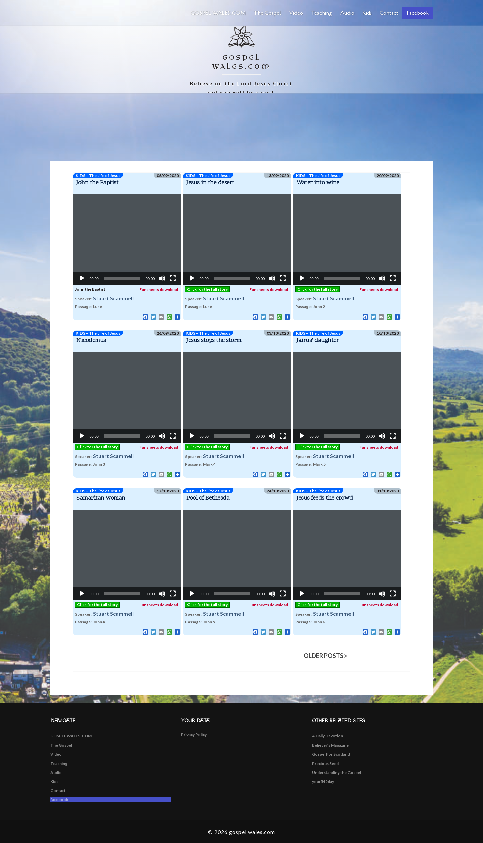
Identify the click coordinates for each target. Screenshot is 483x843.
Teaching (321, 13)
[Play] (81, 278)
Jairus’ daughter (318, 340)
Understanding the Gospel (336, 772)
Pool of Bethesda (207, 498)
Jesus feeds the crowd (325, 498)
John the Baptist (97, 183)
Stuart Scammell (113, 298)
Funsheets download (155, 289)
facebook (418, 13)
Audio (347, 13)
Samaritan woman (100, 498)
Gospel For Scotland (331, 754)
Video (296, 13)
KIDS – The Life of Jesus (98, 175)
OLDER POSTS (326, 655)
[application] (127, 239)
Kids (367, 13)
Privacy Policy (194, 734)
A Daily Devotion (327, 735)
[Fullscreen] (172, 278)
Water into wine (318, 183)
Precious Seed (325, 763)
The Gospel (267, 13)
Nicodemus (91, 340)
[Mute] (162, 278)
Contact (389, 13)
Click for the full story (207, 289)
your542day (323, 781)
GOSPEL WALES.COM (218, 13)
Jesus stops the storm (213, 340)
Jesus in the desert (210, 183)
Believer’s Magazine (330, 745)
